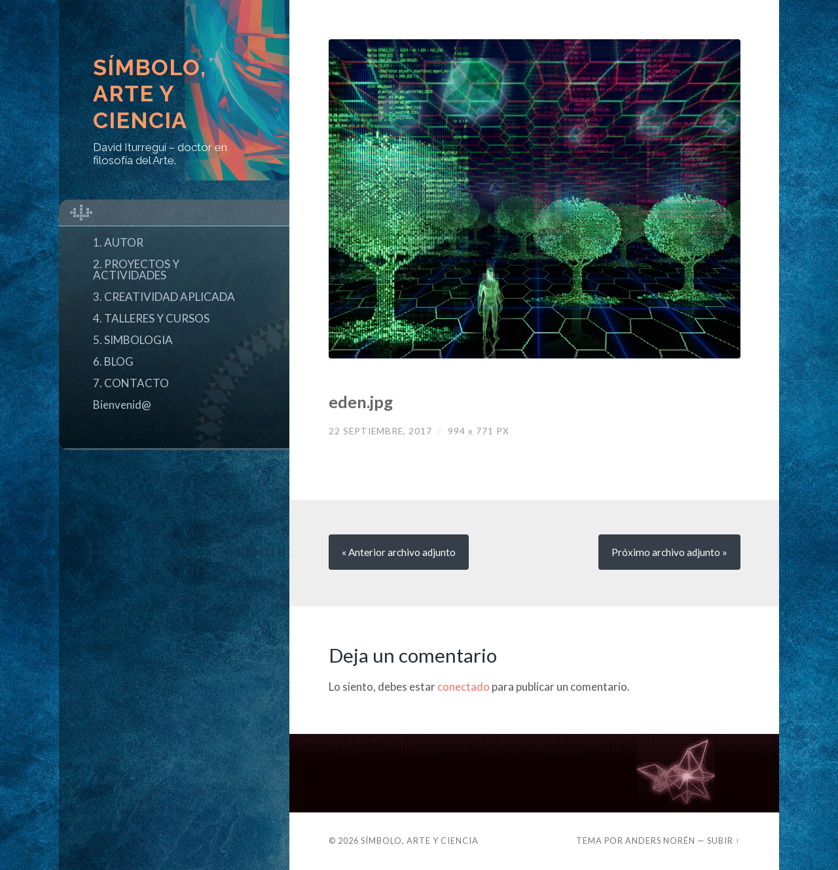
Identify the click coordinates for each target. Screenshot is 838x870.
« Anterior (399, 552)
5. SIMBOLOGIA (133, 340)
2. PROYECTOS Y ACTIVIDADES (136, 269)
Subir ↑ (723, 840)
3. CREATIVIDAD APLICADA (164, 297)
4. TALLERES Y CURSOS (151, 318)
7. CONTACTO (131, 383)
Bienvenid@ (122, 404)
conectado (463, 686)
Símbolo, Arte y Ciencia (149, 94)
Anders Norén (660, 840)
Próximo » (669, 552)
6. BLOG (113, 361)
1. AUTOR (118, 242)
